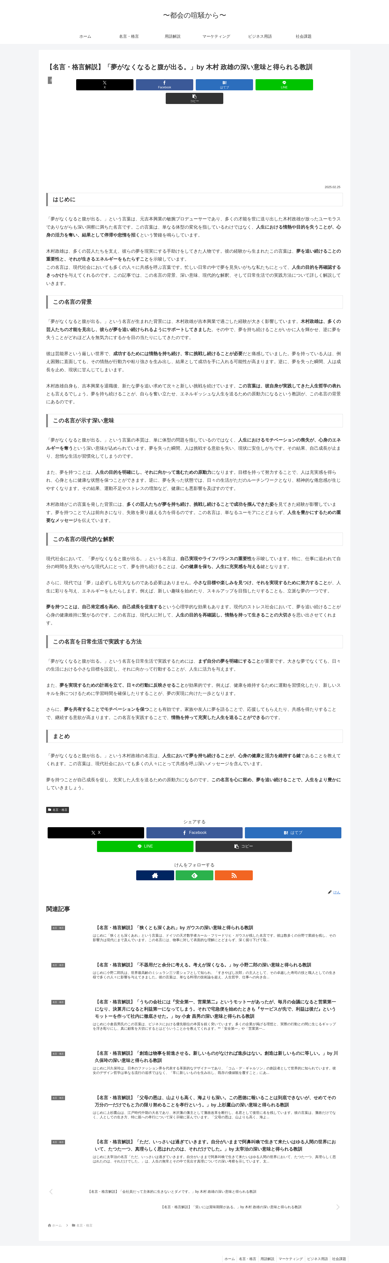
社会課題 (339, 1248)
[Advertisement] (194, 134)
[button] (294, 84)
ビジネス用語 (316, 1248)
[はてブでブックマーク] (194, 84)
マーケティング (288, 1248)
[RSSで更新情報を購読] (206, 862)
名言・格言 (57, 796)
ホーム (224, 1248)
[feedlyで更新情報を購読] (194, 862)
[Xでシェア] (94, 84)
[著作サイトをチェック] (183, 862)
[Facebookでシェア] (144, 84)
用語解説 (264, 1248)
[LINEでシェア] (244, 84)
